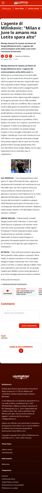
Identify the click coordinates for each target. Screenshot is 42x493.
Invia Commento (29, 325)
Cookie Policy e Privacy (10, 482)
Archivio (5, 476)
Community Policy (8, 479)
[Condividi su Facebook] (6, 56)
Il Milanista (6, 8)
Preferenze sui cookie (10, 488)
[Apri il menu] (3, 2)
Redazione (6, 464)
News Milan (19, 8)
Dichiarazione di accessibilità (13, 485)
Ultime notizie (33, 8)
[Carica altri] (21, 350)
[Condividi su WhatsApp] (2, 56)
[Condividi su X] (10, 56)
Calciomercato (7, 452)
